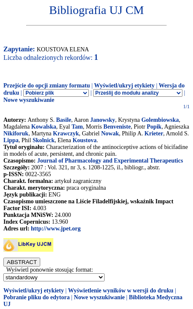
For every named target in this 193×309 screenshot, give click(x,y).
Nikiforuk (15, 133)
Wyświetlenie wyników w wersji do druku (121, 290)
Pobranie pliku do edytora (36, 297)
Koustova (84, 140)
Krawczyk (66, 133)
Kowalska (43, 127)
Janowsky (102, 120)
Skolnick (44, 140)
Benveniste (117, 127)
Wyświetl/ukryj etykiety (124, 85)
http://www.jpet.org (55, 228)
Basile (63, 120)
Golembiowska (160, 120)
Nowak (110, 133)
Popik (154, 127)
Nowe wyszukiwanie (28, 100)
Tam (77, 127)
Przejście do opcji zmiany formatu (46, 85)
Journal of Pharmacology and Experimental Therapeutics (110, 160)
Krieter (153, 133)
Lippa (11, 140)
